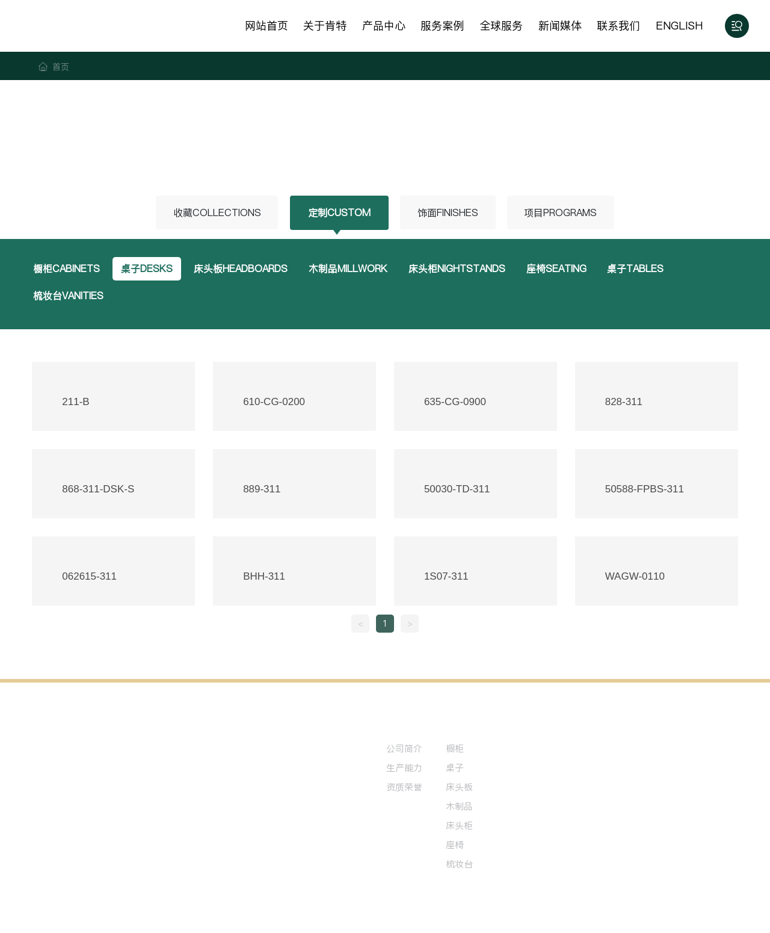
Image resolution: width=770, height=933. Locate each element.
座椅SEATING (563, 269)
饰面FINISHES (447, 212)
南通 (616, 911)
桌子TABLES (644, 269)
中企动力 (589, 911)
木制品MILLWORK (352, 269)
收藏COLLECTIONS (214, 212)
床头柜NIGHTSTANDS (462, 269)
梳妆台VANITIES (69, 296)
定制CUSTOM (337, 212)
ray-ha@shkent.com (90, 813)
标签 (638, 911)
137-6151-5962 (81, 797)
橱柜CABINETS (67, 269)
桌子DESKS (148, 269)
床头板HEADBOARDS (243, 269)
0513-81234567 (82, 781)
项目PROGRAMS (563, 212)
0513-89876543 (150, 781)
